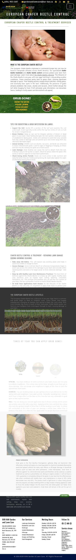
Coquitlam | (64, 542)
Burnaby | (64, 537)
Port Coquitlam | (66, 539)
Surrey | (64, 547)
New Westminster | (66, 540)
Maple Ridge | (65, 545)
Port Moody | (65, 534)
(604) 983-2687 (10, 542)
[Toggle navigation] (70, 6)
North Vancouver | (66, 533)
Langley (64, 550)
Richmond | (64, 544)
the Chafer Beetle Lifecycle (44, 75)
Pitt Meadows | (65, 548)
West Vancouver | (66, 536)
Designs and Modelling (28, 537)
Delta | (70, 545)
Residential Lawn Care (28, 525)
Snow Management (27, 539)
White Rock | (69, 547)
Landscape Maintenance (28, 523)
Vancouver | (64, 531)
